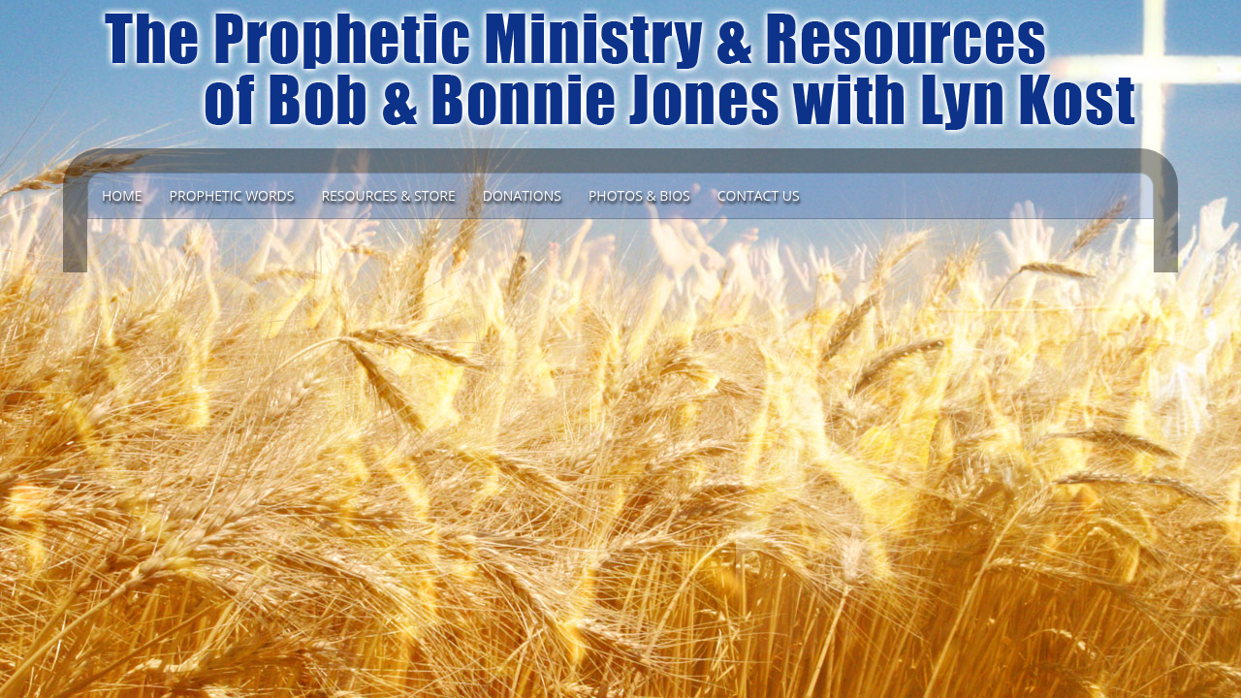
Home (122, 195)
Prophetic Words (232, 195)
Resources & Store (388, 195)
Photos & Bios (639, 195)
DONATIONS (522, 195)
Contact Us (758, 195)
